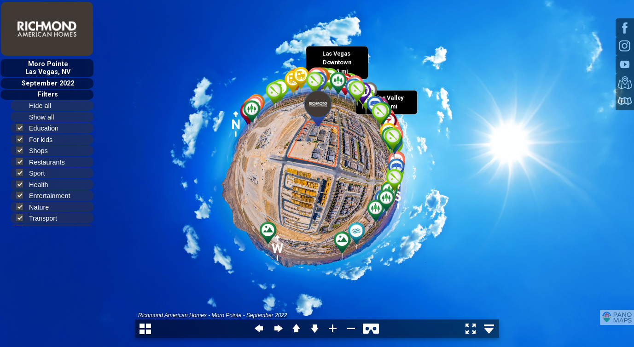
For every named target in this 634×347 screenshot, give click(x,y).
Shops (36, 150)
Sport (34, 173)
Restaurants (44, 162)
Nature (36, 207)
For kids (38, 139)
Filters (48, 94)
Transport (40, 218)
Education (41, 128)
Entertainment (47, 195)
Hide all (44, 105)
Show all (45, 117)
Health (36, 184)
